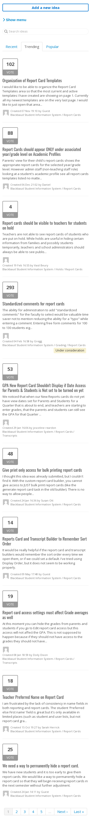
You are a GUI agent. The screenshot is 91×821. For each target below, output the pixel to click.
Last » (79, 811)
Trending (31, 46)
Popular (52, 46)
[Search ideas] (45, 31)
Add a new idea (45, 7)
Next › (62, 811)
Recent (11, 46)
